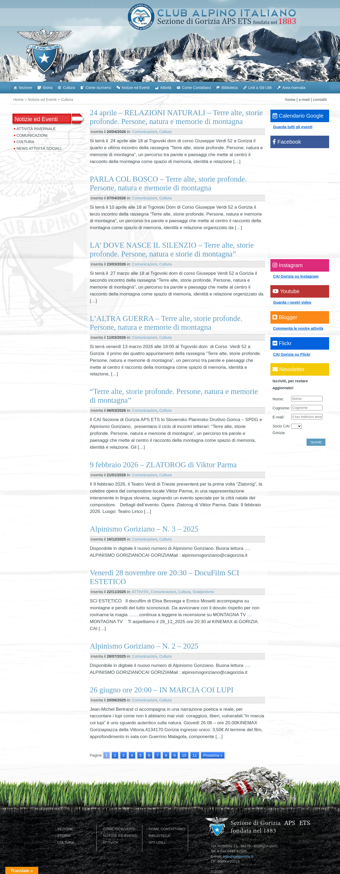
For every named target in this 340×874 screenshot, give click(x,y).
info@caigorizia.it (238, 856)
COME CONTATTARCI (166, 829)
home (290, 99)
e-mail (304, 99)
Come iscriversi (98, 87)
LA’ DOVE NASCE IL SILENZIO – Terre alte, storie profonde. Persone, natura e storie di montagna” (172, 249)
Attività (165, 87)
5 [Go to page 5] (140, 755)
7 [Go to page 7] (157, 755)
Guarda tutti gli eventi (292, 127)
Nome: (278, 399)
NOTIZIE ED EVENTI (120, 836)
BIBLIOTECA (159, 836)
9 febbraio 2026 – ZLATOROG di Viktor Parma (163, 464)
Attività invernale (36, 129)
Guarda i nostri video (292, 302)
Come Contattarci (196, 87)
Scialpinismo (203, 592)
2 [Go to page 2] (115, 755)
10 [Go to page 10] (184, 755)
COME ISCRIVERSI (119, 829)
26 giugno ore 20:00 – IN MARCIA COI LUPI (161, 690)
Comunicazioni (32, 135)
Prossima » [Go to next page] (212, 755)
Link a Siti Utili (260, 87)
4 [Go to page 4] (132, 755)
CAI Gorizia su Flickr (292, 354)
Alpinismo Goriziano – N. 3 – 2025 (144, 529)
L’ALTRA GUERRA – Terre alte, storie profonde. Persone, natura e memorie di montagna (166, 322)
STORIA (64, 836)
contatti (320, 99)
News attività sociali (38, 148)
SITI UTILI (156, 843)
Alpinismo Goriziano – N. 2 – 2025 (144, 646)
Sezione (25, 87)
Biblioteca (230, 87)
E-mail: (278, 417)
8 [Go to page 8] (166, 755)
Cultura (69, 87)
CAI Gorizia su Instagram (295, 276)
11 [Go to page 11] (195, 755)
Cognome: (281, 408)
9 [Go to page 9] (174, 755)
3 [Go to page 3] (123, 755)
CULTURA (65, 843)
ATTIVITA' (140, 592)
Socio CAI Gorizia (281, 429)
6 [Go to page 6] (149, 755)
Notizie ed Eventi (136, 87)
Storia (48, 87)
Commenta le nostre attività (298, 328)
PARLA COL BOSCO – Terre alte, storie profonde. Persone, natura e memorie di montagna (168, 183)
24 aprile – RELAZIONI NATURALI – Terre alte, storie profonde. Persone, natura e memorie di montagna (176, 117)
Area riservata (293, 87)
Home (18, 99)
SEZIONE (65, 829)
